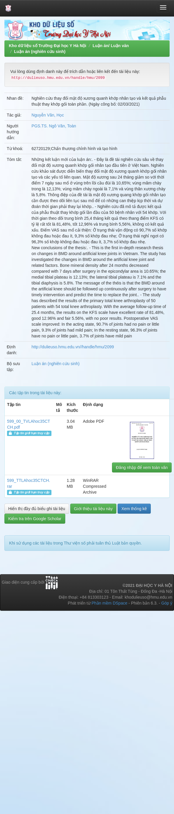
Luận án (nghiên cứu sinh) (40, 51)
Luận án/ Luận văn (111, 45)
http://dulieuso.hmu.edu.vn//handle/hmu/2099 (72, 346)
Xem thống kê (134, 508)
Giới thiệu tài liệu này (93, 508)
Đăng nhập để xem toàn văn (142, 467)
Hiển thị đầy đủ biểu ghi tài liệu (36, 508)
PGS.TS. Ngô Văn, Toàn (53, 126)
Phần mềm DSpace (109, 603)
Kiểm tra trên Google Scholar (34, 518)
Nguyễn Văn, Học (47, 115)
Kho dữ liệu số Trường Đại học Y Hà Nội (47, 45)
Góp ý (166, 603)
